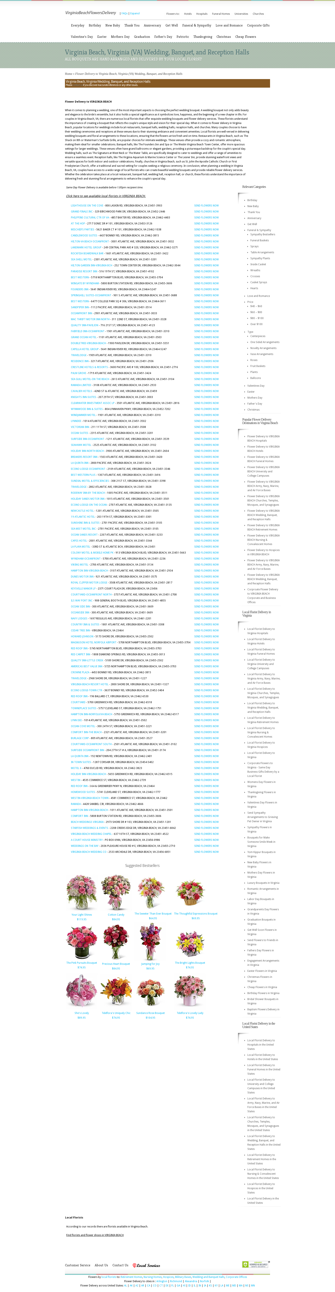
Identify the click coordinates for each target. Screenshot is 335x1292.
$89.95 (82, 1017)
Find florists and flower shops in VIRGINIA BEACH (95, 1235)
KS (210, 1285)
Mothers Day (120, 36)
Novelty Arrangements (263, 348)
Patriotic (182, 36)
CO (155, 1285)
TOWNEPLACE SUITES (83, 708)
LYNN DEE (76, 720)
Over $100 (256, 324)
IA (205, 1285)
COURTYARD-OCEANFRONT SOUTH (91, 744)
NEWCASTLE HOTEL (82, 510)
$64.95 (153, 918)
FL (172, 1285)
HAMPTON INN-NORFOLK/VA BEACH (91, 714)
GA (178, 1285)
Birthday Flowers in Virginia (263, 993)
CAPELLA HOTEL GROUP (85, 349)
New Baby (112, 25)
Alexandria (191, 1281)
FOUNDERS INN (79, 289)
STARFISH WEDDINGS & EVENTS (89, 827)
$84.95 (116, 919)
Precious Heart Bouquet (116, 963)
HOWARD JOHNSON (82, 636)
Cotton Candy (116, 914)
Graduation (142, 36)
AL (125, 1285)
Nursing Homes (153, 1277)
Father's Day (163, 36)
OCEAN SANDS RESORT (84, 534)
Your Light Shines (82, 914)
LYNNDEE (76, 421)
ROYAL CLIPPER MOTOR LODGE (89, 582)
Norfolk (204, 1281)
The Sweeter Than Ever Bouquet (153, 913)
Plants (254, 372)
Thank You (132, 25)
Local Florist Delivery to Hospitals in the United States (261, 1044)
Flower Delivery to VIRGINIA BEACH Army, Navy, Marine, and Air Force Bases (263, 486)
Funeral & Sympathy (196, 25)
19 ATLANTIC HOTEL (83, 516)
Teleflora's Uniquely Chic (116, 1013)
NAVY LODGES (79, 618)
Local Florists (74, 1217)
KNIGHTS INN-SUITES (83, 397)
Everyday (77, 25)
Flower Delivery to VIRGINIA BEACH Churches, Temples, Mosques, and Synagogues (263, 500)
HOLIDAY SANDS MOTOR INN (87, 498)
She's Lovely (82, 1013)
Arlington (161, 1281)
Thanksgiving (202, 36)
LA (221, 1285)
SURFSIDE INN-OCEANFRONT (87, 439)
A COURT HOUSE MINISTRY (87, 839)
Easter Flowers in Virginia (262, 970)
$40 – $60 (256, 306)
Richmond (176, 1281)
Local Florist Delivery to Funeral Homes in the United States (263, 1069)
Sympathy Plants (260, 258)
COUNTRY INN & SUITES (85, 624)
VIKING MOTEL (79, 564)
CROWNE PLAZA (80, 672)
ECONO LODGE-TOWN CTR (86, 690)
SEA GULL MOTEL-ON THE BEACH (90, 379)
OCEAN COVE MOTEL (83, 726)
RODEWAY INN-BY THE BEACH (88, 492)
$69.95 (196, 918)
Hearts (254, 288)
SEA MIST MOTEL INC (83, 528)
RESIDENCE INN (80, 361)
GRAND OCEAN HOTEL (84, 337)
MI (246, 1285)
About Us (101, 1265)
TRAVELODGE (79, 355)
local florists (108, 1277)
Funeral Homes (221, 13)
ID (189, 1285)
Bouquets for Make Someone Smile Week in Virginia (261, 842)
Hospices (168, 1277)
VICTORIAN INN (80, 427)
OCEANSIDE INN (80, 612)
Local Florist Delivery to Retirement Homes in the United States (261, 1159)
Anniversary (152, 25)
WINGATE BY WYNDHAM (85, 283)
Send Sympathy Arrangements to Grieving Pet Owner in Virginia (262, 817)
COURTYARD (78, 702)
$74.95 (82, 967)
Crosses (255, 276)
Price (250, 302)
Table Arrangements (262, 252)
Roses (253, 360)
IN (199, 1285)
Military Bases (183, 1277)
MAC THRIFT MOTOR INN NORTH (90, 319)
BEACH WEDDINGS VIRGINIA (87, 822)
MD (234, 1285)
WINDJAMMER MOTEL (83, 415)
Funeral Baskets (259, 240)
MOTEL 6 (76, 768)
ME (227, 1285)
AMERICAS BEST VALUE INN (86, 666)
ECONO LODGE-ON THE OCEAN (89, 504)
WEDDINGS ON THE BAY (84, 845)
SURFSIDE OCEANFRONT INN (87, 750)
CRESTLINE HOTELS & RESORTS (89, 367)
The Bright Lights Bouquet (190, 962)
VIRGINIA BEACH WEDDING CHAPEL (91, 833)
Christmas (223, 36)
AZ (136, 1285)
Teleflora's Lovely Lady (190, 1013)
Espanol (135, 13)
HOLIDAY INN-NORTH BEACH (87, 450)
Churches (258, 13)
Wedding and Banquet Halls (208, 1277)
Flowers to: (172, 13)
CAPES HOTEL (79, 540)
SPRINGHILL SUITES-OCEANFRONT (91, 295)
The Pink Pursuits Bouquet (81, 962)
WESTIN (75, 780)
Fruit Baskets (257, 366)
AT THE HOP (78, 223)
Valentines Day (255, 385)
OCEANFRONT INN (81, 313)
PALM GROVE (78, 373)
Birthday (95, 25)
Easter (102, 36)
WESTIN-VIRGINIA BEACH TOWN (90, 798)
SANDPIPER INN (80, 307)
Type (250, 331)
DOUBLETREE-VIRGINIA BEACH (88, 343)
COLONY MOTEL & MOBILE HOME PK (92, 552)
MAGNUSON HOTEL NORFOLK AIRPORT (93, 642)
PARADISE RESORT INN (84, 271)
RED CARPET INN (80, 654)
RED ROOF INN (79, 648)
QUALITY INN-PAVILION (84, 325)
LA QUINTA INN (79, 462)
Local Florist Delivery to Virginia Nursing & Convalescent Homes (261, 732)
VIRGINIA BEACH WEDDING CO (88, 851)
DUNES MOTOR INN (82, 576)
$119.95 (82, 919)
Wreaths (255, 270)
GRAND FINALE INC (82, 211)
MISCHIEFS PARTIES (82, 229)
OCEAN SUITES (79, 433)
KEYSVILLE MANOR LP (83, 588)
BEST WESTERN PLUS (83, 474)
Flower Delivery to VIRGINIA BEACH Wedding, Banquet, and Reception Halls (263, 515)
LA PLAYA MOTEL (80, 546)
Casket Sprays (258, 282)
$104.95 (150, 1017)
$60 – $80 (256, 312)
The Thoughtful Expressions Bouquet (195, 913)
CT (161, 1285)
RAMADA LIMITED (81, 385)
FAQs (125, 13)
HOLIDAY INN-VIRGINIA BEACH (88, 774)
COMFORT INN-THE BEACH (86, 732)
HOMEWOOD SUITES (83, 792)
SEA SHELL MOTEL (81, 259)
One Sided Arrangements (264, 342)
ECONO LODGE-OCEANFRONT (88, 468)
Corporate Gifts (258, 25)
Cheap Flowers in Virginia (262, 987)
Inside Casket (258, 264)
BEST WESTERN (80, 277)
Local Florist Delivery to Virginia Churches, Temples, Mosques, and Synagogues (263, 693)
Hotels (188, 13)
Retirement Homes (131, 1277)
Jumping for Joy (150, 963)
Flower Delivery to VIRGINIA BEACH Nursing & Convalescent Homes (263, 540)
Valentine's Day (82, 36)
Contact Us (120, 1265)
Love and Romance (229, 25)
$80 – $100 (257, 318)
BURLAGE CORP (80, 738)
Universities (241, 13)
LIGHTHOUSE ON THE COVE (87, 205)
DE (167, 1285)
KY (216, 1285)
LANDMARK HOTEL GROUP (86, 247)
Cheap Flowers (245, 36)
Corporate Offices (236, 1277)
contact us (77, 85)
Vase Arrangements (261, 354)
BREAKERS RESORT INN (84, 456)
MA (240, 1285)
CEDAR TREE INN (80, 630)
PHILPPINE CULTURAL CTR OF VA (90, 217)
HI (184, 1285)
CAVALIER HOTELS (81, 391)
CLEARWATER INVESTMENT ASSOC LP (93, 403)
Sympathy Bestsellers (262, 234)
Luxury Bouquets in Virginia (263, 882)
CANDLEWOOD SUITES (84, 235)
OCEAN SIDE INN (80, 606)
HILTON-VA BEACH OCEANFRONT (90, 241)
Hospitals (201, 13)
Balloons (255, 378)
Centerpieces (257, 336)
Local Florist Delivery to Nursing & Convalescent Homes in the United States (263, 1174)
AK (131, 1285)
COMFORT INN (79, 816)
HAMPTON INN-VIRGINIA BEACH (89, 570)
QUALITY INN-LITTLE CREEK (87, 660)
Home (68, 73)
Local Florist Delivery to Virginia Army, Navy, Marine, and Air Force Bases (263, 678)
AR (142, 1285)
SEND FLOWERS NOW (206, 205)
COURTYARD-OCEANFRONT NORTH (91, 594)
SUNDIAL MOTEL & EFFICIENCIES (90, 480)
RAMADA (76, 804)
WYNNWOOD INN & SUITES (87, 409)
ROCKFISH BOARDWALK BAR (87, 253)
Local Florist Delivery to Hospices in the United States (261, 1188)
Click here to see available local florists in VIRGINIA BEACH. (106, 196)
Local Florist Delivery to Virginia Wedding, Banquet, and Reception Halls (263, 707)
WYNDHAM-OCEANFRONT (86, 558)
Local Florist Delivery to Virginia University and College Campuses (261, 664)
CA (148, 1285)
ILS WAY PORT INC (82, 600)
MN (253, 1285)
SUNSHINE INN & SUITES (85, 522)
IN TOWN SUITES (81, 762)
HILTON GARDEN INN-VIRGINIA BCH (91, 265)
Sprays (254, 246)
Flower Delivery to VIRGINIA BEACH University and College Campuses (263, 471)
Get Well (171, 25)
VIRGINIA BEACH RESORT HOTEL (90, 684)
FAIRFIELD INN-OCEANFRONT (87, 331)
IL (195, 1285)
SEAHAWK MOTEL (81, 444)
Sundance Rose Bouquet (150, 1013)
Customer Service (77, 1265)
